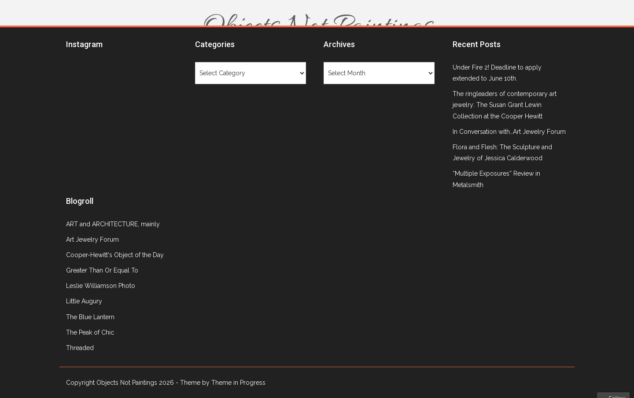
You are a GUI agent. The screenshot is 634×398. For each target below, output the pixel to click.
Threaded (80, 347)
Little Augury (84, 301)
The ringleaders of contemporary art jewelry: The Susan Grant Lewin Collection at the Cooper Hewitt (505, 104)
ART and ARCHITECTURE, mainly (113, 224)
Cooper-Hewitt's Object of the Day (115, 254)
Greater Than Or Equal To (102, 270)
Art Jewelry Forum (92, 239)
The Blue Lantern (90, 317)
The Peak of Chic (90, 332)
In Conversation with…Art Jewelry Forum (509, 131)
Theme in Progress (238, 382)
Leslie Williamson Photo (100, 285)
